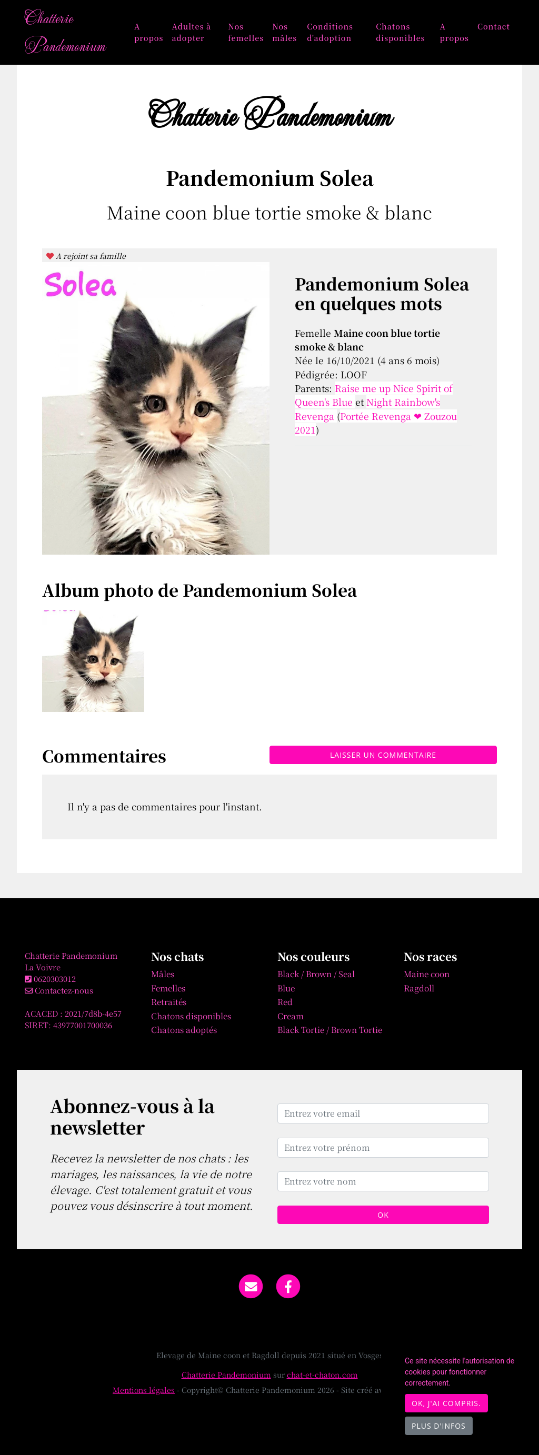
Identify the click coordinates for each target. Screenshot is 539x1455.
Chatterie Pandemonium (65, 31)
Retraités (168, 1001)
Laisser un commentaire (383, 755)
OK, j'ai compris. (446, 1403)
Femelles (168, 988)
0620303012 (55, 978)
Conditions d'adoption (330, 32)
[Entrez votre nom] (383, 1181)
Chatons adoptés (184, 1029)
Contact (493, 26)
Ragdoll (419, 988)
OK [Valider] (382, 1215)
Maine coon (427, 973)
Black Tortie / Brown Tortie (329, 1029)
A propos (148, 32)
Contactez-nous (59, 990)
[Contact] (250, 1285)
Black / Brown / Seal (316, 973)
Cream (290, 1015)
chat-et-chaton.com (322, 1374)
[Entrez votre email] (383, 1113)
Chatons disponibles (400, 32)
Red (285, 1001)
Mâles (162, 973)
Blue (286, 988)
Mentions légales (144, 1389)
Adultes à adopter (191, 32)
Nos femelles (246, 32)
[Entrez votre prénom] (383, 1148)
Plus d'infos (439, 1426)
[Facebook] (288, 1285)
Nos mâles (284, 32)
